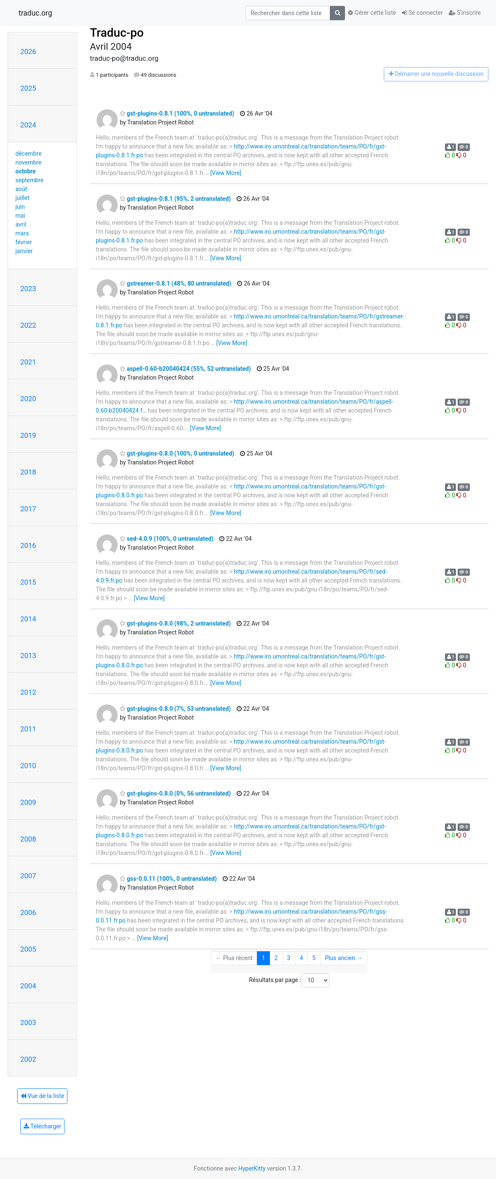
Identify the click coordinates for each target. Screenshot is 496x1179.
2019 (28, 435)
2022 (28, 325)
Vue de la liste (42, 1096)
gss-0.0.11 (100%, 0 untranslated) (168, 878)
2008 (28, 839)
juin (20, 206)
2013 (28, 655)
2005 (28, 949)
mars (22, 233)
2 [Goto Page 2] (276, 958)
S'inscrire (465, 12)
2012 (28, 692)
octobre (26, 171)
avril (21, 224)
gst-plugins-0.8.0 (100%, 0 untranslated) (177, 453)
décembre (29, 153)
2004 (28, 986)
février (24, 242)
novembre (29, 162)
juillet (23, 197)
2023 (28, 288)
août (21, 189)
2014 (28, 619)
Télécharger (42, 1126)
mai (20, 215)
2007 (28, 875)
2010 (28, 765)
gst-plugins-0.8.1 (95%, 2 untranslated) (175, 198)
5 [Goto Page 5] (313, 958)
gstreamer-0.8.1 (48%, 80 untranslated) (175, 283)
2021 (28, 362)
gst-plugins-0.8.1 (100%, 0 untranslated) (177, 113)
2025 (28, 88)
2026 (28, 51)
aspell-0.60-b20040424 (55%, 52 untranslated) (185, 368)
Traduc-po (117, 33)
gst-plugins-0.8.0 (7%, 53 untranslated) (175, 708)
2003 (28, 1022)
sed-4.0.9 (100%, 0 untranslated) (166, 538)
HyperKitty (252, 1168)
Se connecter (422, 12)
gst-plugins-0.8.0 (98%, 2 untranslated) (175, 623)
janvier (24, 251)
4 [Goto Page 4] (301, 958)
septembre (30, 180)
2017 (28, 509)
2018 (28, 472)
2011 (28, 729)
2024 (28, 125)
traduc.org (35, 13)
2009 (28, 802)
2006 (28, 912)
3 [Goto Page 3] (289, 958)
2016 (28, 545)
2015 (28, 582)
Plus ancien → (343, 958)
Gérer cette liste (372, 12)
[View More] (225, 173)
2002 (28, 1059)
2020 (28, 398)
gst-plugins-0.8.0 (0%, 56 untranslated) (175, 793)
